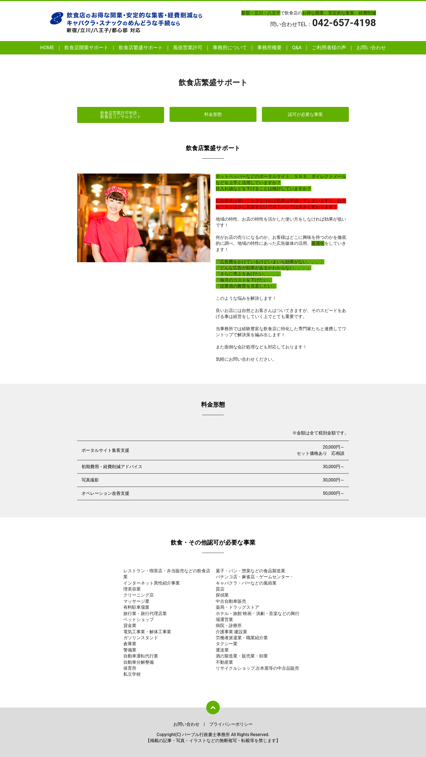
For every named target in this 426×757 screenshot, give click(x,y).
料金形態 (213, 114)
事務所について (230, 47)
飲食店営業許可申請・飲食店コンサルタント (120, 114)
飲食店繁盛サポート (141, 47)
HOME (47, 47)
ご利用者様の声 (329, 47)
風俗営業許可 (187, 47)
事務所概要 (269, 47)
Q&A (297, 47)
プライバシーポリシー (231, 724)
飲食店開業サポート (86, 47)
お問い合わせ (371, 47)
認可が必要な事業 (305, 114)
